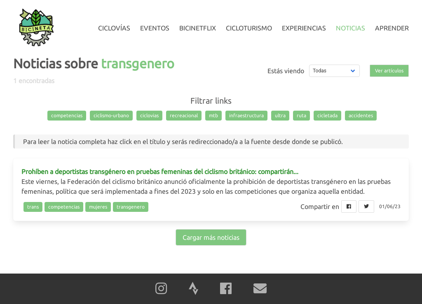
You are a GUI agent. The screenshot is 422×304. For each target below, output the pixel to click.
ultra (280, 115)
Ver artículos (389, 70)
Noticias (350, 28)
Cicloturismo (249, 28)
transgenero (131, 206)
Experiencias (304, 28)
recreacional (184, 115)
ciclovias (149, 115)
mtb (213, 115)
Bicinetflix (197, 28)
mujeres (98, 206)
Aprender (392, 28)
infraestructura (246, 115)
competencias (66, 115)
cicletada (327, 115)
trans (33, 206)
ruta (301, 115)
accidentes (361, 115)
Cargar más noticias (211, 237)
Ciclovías (114, 28)
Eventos (154, 28)
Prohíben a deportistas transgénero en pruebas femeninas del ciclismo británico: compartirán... (159, 171)
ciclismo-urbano (111, 115)
